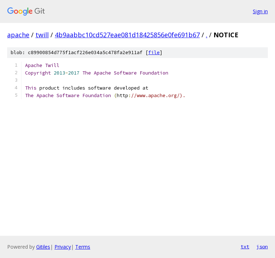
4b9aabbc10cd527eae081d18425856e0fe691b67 (127, 34)
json (262, 246)
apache (18, 34)
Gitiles (43, 246)
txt (245, 246)
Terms (82, 246)
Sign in (260, 11)
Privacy (62, 246)
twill (42, 34)
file (154, 52)
